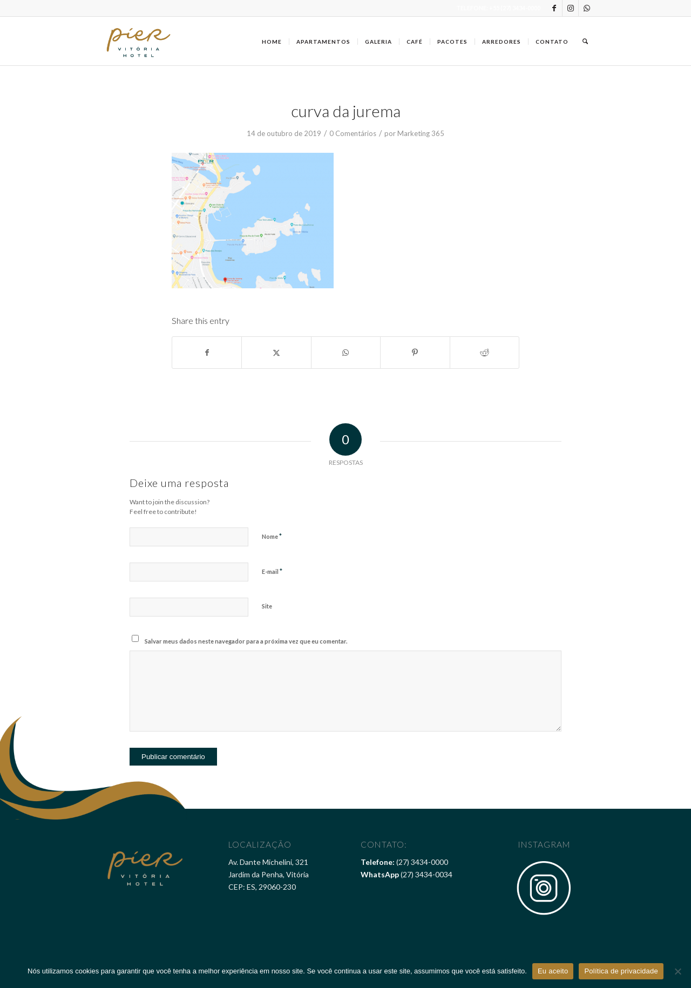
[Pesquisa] (585, 41)
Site (267, 606)
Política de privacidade (621, 971)
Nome (272, 536)
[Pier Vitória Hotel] (139, 41)
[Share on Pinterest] (415, 352)
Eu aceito (553, 971)
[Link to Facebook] (554, 8)
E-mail (272, 571)
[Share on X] (276, 352)
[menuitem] (272, 41)
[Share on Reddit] (484, 352)
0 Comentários (352, 133)
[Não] (677, 971)
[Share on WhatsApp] (345, 352)
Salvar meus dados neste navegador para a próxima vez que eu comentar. (246, 641)
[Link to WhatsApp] (587, 8)
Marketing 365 (420, 133)
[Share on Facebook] (206, 352)
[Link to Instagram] (570, 8)
